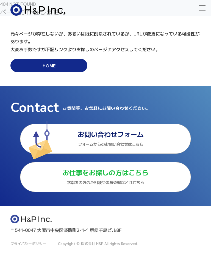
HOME (48, 65)
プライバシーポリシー (28, 256)
